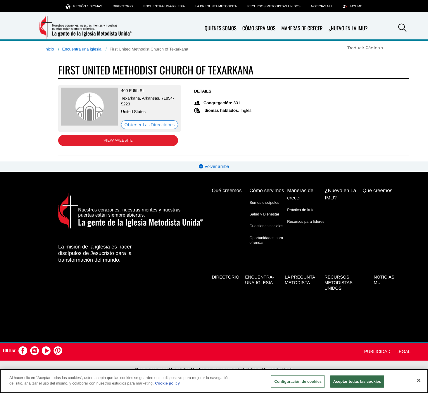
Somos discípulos (264, 202)
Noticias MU (321, 6)
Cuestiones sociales (266, 226)
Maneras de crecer (301, 28)
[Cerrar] (418, 380)
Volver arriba (214, 166)
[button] (402, 28)
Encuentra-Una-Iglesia (164, 6)
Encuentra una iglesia (81, 49)
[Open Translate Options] (365, 48)
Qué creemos (226, 190)
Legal (403, 351)
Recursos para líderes (305, 221)
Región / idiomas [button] (84, 6)
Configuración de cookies (298, 381)
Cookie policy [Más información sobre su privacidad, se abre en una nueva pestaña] (167, 383)
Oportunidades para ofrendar (266, 240)
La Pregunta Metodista (216, 6)
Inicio (49, 49)
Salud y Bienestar (264, 214)
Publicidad (377, 351)
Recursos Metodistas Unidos (274, 6)
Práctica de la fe (300, 210)
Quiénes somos (220, 28)
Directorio (123, 6)
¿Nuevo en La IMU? (347, 28)
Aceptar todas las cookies (357, 381)
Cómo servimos (258, 28)
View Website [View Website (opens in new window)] (118, 140)
